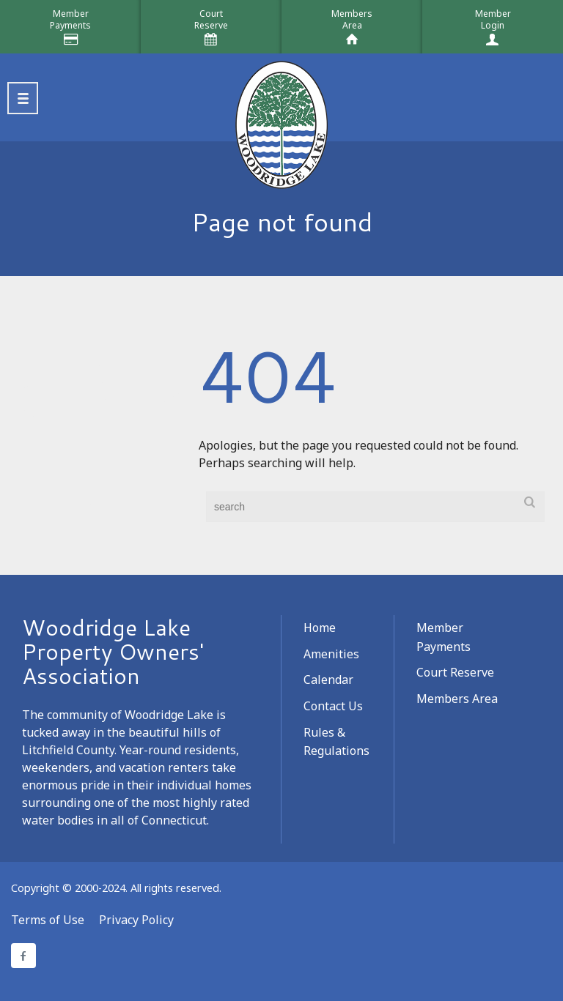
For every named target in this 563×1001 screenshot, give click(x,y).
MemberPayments (70, 19)
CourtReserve (211, 19)
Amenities (331, 654)
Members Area (457, 699)
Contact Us (333, 706)
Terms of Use (47, 920)
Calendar (328, 679)
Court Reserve (455, 672)
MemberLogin (493, 19)
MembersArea (351, 19)
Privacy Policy (136, 920)
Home (319, 627)
